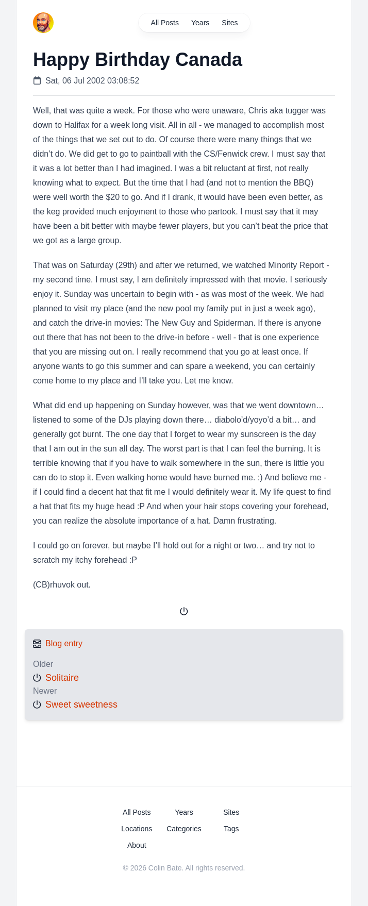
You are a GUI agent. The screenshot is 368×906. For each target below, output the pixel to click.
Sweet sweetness (81, 704)
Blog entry (63, 643)
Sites (230, 23)
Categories (184, 829)
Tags (231, 829)
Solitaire (62, 678)
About (136, 845)
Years (200, 23)
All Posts (165, 23)
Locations (136, 829)
